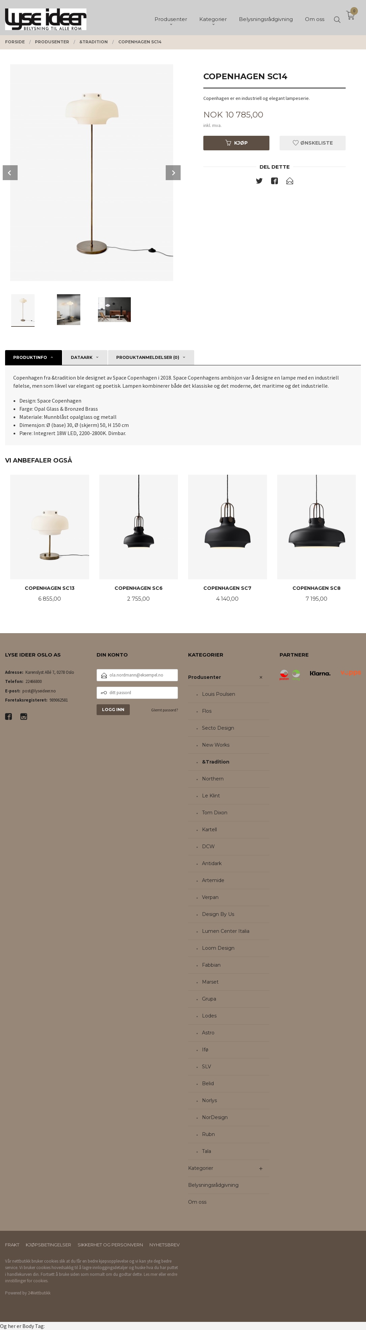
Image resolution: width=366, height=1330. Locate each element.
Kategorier (200, 1168)
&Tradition (215, 762)
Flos (206, 711)
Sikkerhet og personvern (110, 1244)
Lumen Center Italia (225, 931)
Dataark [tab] (82, 357)
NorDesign (215, 1117)
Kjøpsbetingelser (48, 1244)
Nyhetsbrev (164, 1244)
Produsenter (204, 677)
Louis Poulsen (218, 694)
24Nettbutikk (39, 1293)
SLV (206, 1067)
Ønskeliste (313, 143)
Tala (206, 1151)
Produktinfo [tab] (30, 357)
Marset (210, 982)
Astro (208, 1033)
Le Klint (211, 796)
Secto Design (218, 728)
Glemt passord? (164, 709)
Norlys (209, 1100)
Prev (10, 172)
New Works (215, 745)
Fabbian (211, 965)
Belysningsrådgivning (213, 1185)
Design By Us (218, 914)
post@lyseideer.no (39, 691)
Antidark (212, 863)
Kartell (209, 830)
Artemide (213, 880)
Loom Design (218, 948)
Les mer (151, 1274)
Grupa (209, 999)
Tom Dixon (214, 813)
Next (173, 172)
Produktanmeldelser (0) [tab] (147, 357)
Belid (208, 1083)
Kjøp (236, 143)
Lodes (209, 1016)
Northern (213, 779)
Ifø (205, 1050)
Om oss (197, 1202)
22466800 (33, 681)
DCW (208, 846)
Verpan (210, 897)
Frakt (12, 1244)
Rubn (208, 1134)
